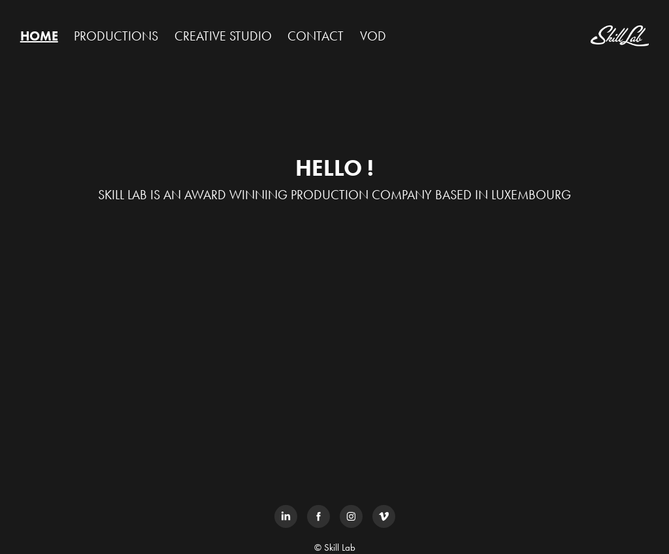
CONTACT (315, 36)
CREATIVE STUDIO (223, 36)
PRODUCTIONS (116, 36)
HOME (39, 36)
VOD (373, 36)
